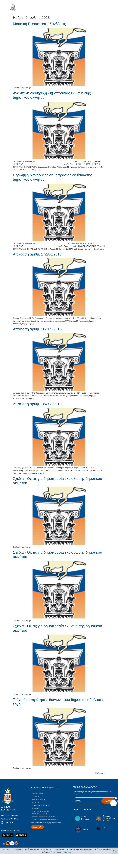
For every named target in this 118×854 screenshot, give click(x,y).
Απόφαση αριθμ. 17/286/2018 (37, 254)
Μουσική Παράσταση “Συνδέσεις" (40, 24)
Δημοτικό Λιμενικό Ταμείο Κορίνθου (109, 818)
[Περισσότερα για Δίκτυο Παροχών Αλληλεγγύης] (37, 827)
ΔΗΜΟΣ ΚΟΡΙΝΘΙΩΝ (23, 7)
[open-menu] (108, 8)
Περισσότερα (56, 852)
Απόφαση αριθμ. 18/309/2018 (37, 329)
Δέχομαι (67, 852)
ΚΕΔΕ (85, 830)
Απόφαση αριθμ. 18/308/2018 (37, 404)
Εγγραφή (108, 801)
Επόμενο (100, 773)
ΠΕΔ (103, 828)
